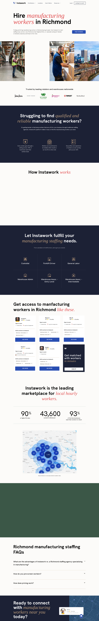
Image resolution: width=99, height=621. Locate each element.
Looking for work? (79, 3)
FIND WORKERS (79, 32)
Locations (40, 3)
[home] (19, 3)
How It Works (48, 3)
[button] (32, 3)
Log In (71, 3)
